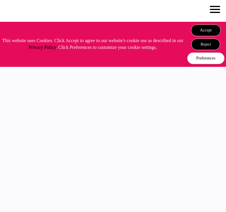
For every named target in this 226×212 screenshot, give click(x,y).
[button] (206, 30)
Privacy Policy (42, 47)
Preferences (205, 58)
